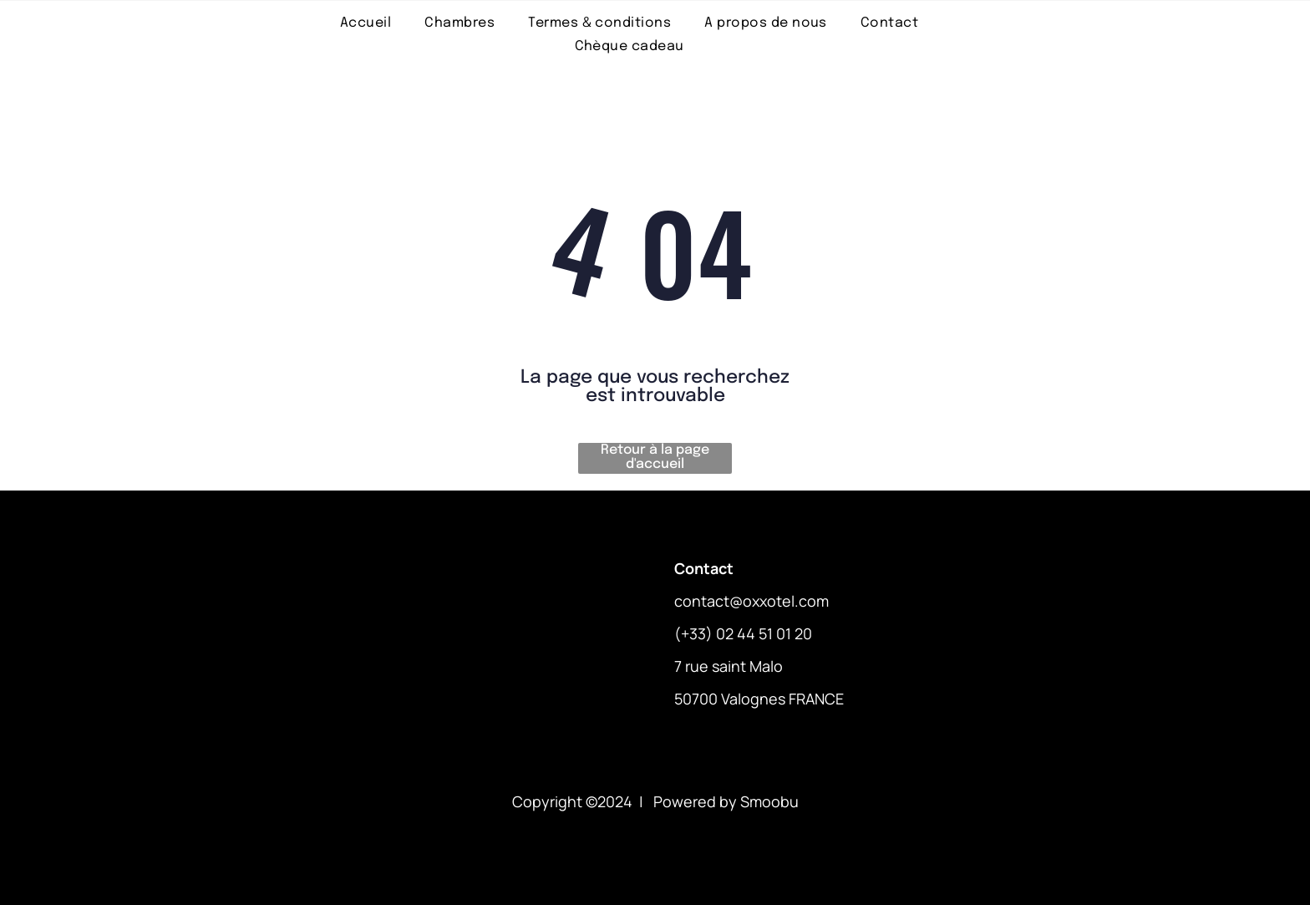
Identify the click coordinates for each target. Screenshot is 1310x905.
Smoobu (769, 801)
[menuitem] (365, 23)
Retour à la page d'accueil (655, 457)
